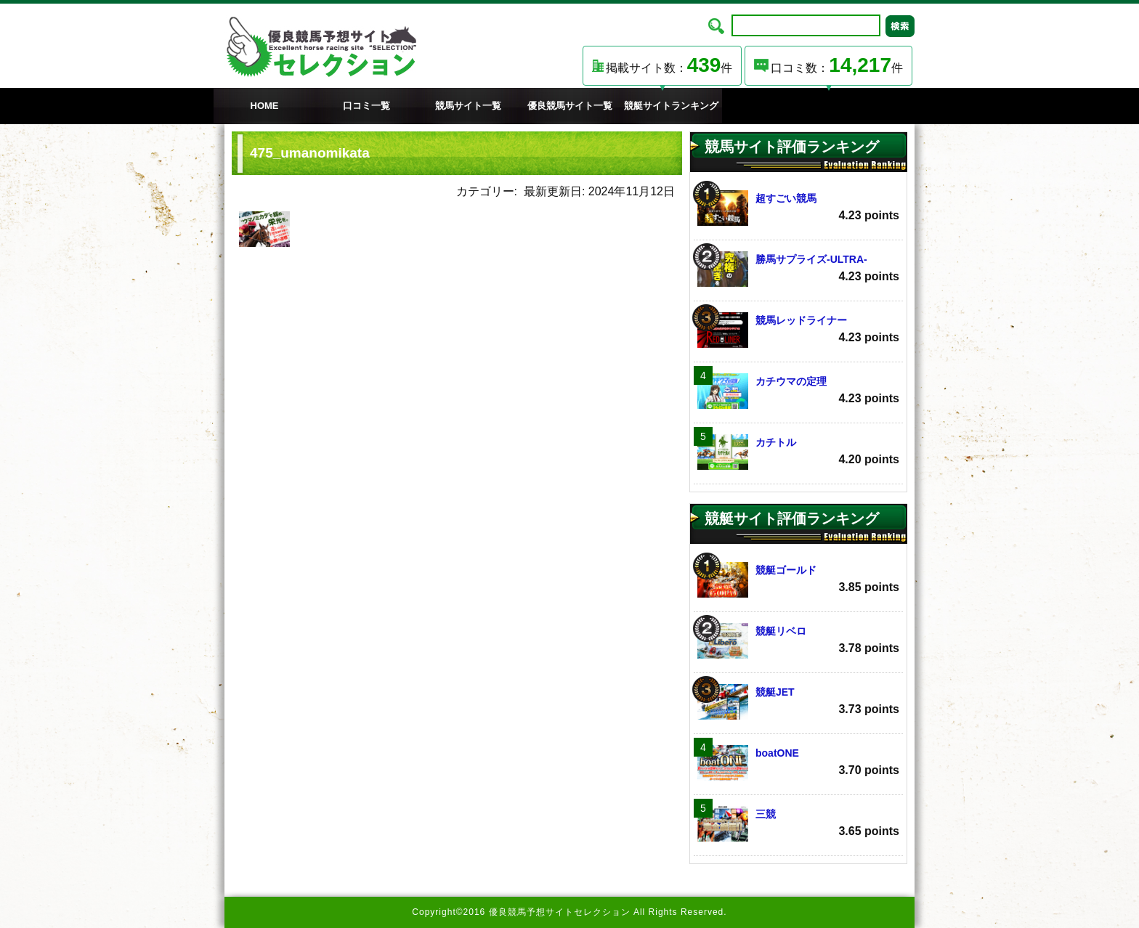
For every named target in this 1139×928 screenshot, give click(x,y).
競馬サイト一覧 (468, 105)
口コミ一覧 (366, 105)
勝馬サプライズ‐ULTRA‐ (798, 269)
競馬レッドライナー (798, 330)
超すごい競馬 (798, 208)
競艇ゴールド (798, 580)
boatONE (798, 763)
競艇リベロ (798, 641)
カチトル (798, 452)
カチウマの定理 (798, 391)
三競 (798, 824)
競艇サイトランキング (671, 105)
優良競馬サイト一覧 (569, 105)
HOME (265, 105)
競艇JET (798, 702)
